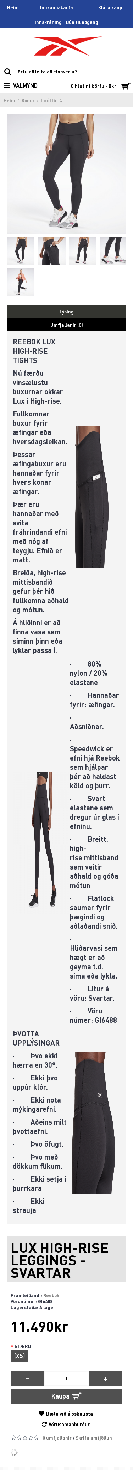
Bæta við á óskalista (69, 1413)
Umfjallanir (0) (66, 325)
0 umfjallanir (57, 1438)
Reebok (51, 1295)
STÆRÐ (23, 1346)
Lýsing (67, 311)
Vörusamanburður (69, 1424)
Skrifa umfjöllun (94, 1438)
